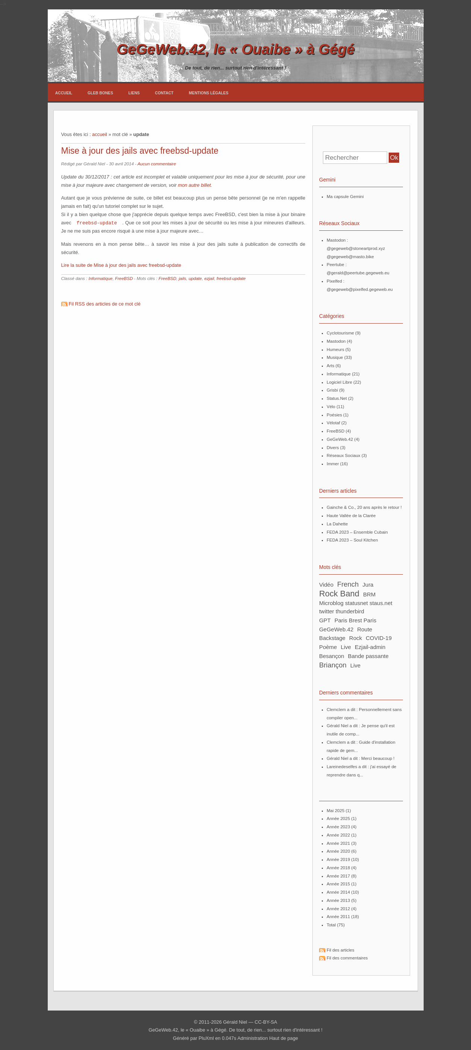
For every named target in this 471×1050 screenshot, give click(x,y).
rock (355, 638)
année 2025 (338, 818)
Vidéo (326, 584)
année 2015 (338, 884)
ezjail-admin (370, 647)
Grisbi (332, 390)
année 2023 (338, 827)
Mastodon (336, 341)
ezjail (209, 278)
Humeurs (335, 349)
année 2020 (338, 851)
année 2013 (338, 900)
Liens (133, 93)
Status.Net (337, 398)
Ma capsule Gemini (345, 196)
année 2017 (338, 876)
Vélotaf (333, 423)
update (195, 278)
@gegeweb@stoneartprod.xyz (356, 248)
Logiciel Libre (339, 382)
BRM (369, 594)
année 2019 (338, 859)
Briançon (333, 665)
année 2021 (338, 843)
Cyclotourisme (340, 333)
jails (182, 278)
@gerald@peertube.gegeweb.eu (358, 273)
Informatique (100, 278)
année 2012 (338, 908)
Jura (367, 584)
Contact (164, 93)
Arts (330, 365)
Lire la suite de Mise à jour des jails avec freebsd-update (121, 265)
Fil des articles (340, 950)
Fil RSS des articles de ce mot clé (105, 303)
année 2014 (338, 892)
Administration (252, 1038)
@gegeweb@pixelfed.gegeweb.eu (360, 289)
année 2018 (338, 867)
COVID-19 (379, 638)
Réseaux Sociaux (343, 455)
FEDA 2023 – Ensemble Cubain (357, 532)
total (332, 925)
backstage (332, 638)
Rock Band (339, 593)
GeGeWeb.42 (340, 439)
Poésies (334, 415)
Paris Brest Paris (355, 620)
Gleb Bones (100, 93)
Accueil (64, 93)
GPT (325, 620)
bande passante (368, 656)
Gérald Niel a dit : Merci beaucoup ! (361, 758)
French (348, 584)
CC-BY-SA (265, 1022)
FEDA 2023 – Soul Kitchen (352, 540)
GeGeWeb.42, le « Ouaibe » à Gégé (235, 49)
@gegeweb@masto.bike (350, 256)
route (364, 629)
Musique (335, 357)
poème (328, 647)
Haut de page (283, 1038)
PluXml (206, 1038)
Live (346, 647)
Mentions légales (208, 93)
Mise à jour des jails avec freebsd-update (140, 151)
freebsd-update (97, 222)
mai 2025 (335, 810)
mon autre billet (194, 185)
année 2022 (338, 835)
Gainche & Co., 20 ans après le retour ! (364, 507)
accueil (99, 134)
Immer (333, 463)
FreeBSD (124, 278)
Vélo (331, 406)
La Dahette (337, 524)
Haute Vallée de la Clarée (351, 515)
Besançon (331, 656)
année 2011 (338, 916)
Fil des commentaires (347, 958)
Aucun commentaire (157, 164)
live (355, 665)
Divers (333, 447)
